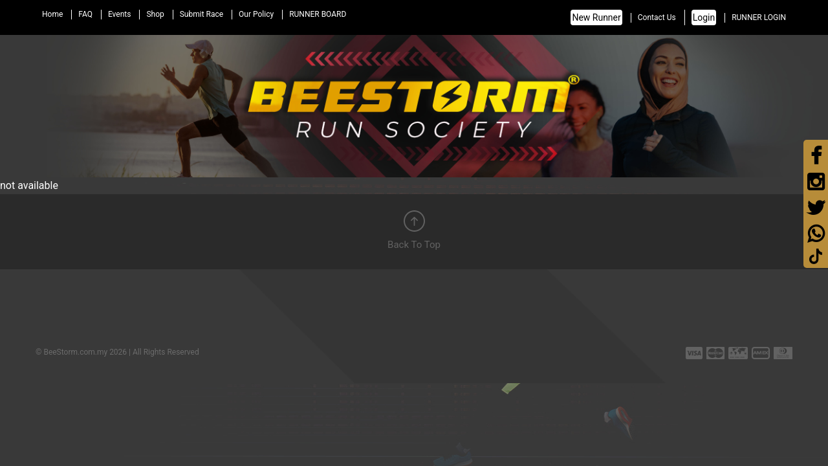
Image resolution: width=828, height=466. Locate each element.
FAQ (85, 14)
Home (52, 14)
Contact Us (657, 17)
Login (704, 17)
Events (119, 14)
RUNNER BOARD (317, 14)
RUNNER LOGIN (759, 17)
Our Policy (256, 14)
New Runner (596, 17)
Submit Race (201, 14)
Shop (155, 14)
